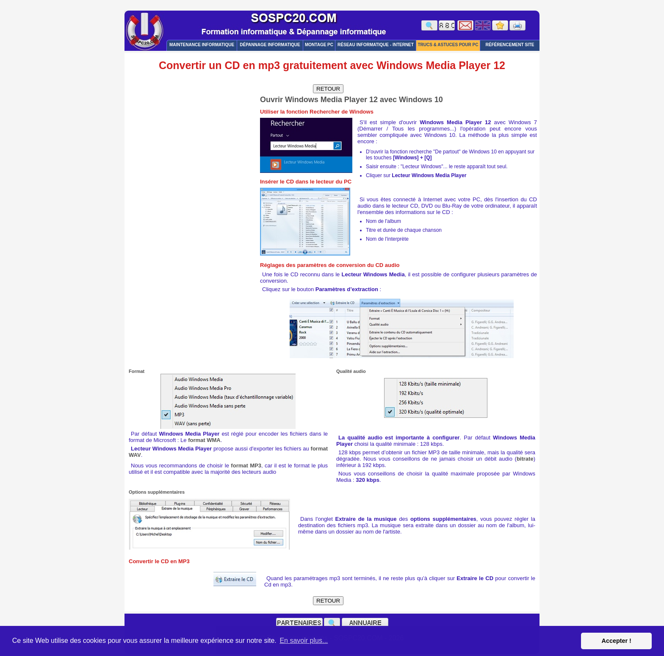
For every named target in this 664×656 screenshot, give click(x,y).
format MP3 (246, 465)
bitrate (525, 459)
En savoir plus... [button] (303, 640)
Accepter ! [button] (616, 640)
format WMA (204, 440)
